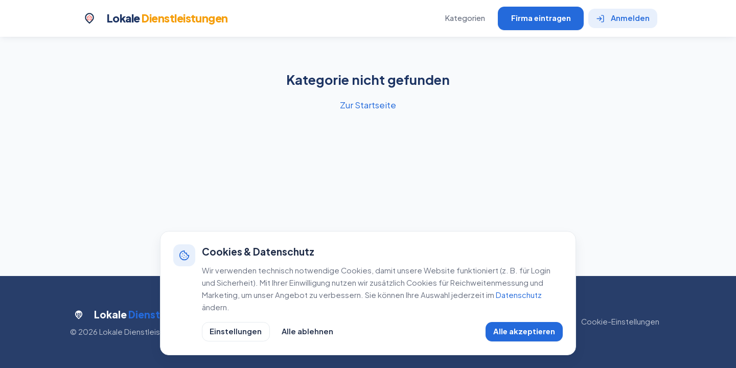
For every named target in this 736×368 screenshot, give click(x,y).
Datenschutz (519, 295)
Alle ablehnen (307, 331)
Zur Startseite (368, 104)
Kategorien (465, 17)
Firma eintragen (541, 17)
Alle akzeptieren (524, 331)
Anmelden (623, 17)
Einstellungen (236, 331)
